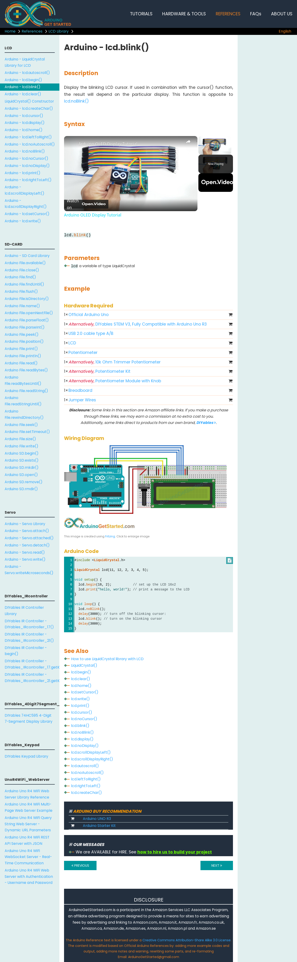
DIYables (206, 422)
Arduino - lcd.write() (23, 221)
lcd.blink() (80, 725)
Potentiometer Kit (99, 371)
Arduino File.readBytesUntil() (23, 380)
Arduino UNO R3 (97, 818)
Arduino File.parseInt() (25, 327)
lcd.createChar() (86, 792)
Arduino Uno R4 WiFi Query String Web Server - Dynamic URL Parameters (28, 824)
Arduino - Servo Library (25, 523)
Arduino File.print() (21, 348)
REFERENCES (228, 14)
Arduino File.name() (22, 306)
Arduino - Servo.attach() (27, 530)
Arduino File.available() (25, 263)
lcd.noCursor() (84, 719)
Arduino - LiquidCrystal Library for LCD (25, 62)
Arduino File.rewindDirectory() (24, 414)
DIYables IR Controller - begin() (26, 651)
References (32, 31)
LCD (72, 343)
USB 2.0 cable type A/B (90, 333)
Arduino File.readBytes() (26, 370)
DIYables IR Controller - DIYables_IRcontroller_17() (29, 624)
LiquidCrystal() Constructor (29, 101)
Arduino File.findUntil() (24, 284)
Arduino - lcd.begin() (23, 80)
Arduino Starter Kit (99, 825)
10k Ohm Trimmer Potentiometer (114, 362)
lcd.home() (81, 685)
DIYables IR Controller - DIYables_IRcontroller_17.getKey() (32, 664)
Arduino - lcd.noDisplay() (27, 165)
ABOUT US (281, 14)
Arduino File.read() (21, 363)
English (285, 31)
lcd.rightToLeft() (85, 786)
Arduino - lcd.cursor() (24, 115)
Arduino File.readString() (26, 390)
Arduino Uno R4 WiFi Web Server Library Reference (27, 794)
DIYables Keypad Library (26, 756)
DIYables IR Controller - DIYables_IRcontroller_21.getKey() (32, 677)
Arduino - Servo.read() (25, 552)
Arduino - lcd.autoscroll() (27, 72)
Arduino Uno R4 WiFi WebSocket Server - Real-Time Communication (28, 857)
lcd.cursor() (81, 712)
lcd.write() (80, 699)
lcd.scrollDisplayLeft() (91, 752)
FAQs (255, 14)
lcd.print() (80, 705)
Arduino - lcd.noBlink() (25, 151)
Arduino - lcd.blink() (22, 87)
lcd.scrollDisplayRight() (92, 759)
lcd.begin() (81, 672)
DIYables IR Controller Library (24, 610)
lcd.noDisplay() (85, 745)
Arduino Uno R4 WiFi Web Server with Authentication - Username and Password (29, 876)
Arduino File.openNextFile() (29, 313)
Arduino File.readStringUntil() (23, 401)
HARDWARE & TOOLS (184, 14)
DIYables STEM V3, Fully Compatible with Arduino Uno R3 (137, 324)
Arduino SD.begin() (22, 453)
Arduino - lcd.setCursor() (27, 213)
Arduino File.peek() (22, 334)
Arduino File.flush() (21, 291)
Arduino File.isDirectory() (27, 298)
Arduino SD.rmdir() (21, 489)
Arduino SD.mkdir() (22, 467)
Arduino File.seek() (21, 424)
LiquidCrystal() (84, 665)
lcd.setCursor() (84, 692)
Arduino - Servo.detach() (27, 545)
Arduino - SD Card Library (27, 255)
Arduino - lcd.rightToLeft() (28, 180)
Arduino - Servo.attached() (29, 538)
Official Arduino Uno (88, 314)
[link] (71, 143)
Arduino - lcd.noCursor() (26, 158)
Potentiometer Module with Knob (114, 381)
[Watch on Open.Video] (86, 204)
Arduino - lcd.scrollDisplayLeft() (24, 190)
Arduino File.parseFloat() (27, 320)
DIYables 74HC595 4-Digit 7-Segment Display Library (28, 718)
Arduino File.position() (24, 341)
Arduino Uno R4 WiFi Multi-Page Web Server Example (28, 807)
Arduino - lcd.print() (22, 173)
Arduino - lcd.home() (23, 130)
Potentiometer (82, 352)
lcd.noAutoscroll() (87, 772)
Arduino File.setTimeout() (27, 431)
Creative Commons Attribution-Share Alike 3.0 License (186, 940)
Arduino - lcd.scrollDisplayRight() (26, 204)
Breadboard (80, 390)
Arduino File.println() (23, 356)
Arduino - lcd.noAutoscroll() (30, 144)
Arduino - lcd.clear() (23, 94)
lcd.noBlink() (76, 101)
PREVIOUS (80, 865)
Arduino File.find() (20, 277)
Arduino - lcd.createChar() (29, 108)
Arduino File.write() (21, 446)
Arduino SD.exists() (22, 460)
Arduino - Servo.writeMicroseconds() (29, 570)
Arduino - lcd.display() (25, 122)
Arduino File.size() (20, 439)
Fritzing (110, 536)
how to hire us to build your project (174, 852)
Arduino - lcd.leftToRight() (28, 137)
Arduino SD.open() (21, 474)
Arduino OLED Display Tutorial (107, 143)
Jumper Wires (82, 400)
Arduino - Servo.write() (25, 559)
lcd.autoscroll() (85, 766)
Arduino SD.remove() (23, 482)
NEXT (216, 865)
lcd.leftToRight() (86, 779)
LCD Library (58, 31)
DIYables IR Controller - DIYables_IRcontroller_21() (29, 637)
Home (10, 31)
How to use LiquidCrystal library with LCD (107, 659)
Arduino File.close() (22, 270)
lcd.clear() (80, 679)
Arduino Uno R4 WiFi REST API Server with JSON (27, 840)
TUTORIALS (141, 14)
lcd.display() (82, 739)
